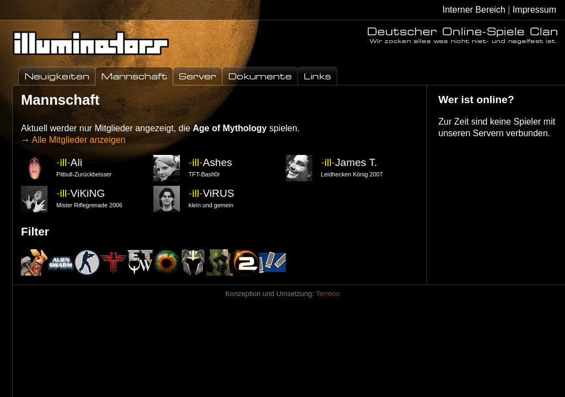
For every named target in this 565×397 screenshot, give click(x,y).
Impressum (534, 9)
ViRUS (211, 193)
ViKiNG (80, 193)
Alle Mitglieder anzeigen (79, 139)
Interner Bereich (474, 9)
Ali (69, 162)
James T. (349, 162)
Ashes (210, 162)
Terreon (327, 293)
